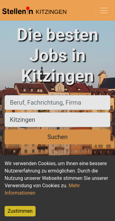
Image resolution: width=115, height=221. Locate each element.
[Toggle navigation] (104, 10)
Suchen (57, 137)
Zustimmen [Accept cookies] (20, 211)
